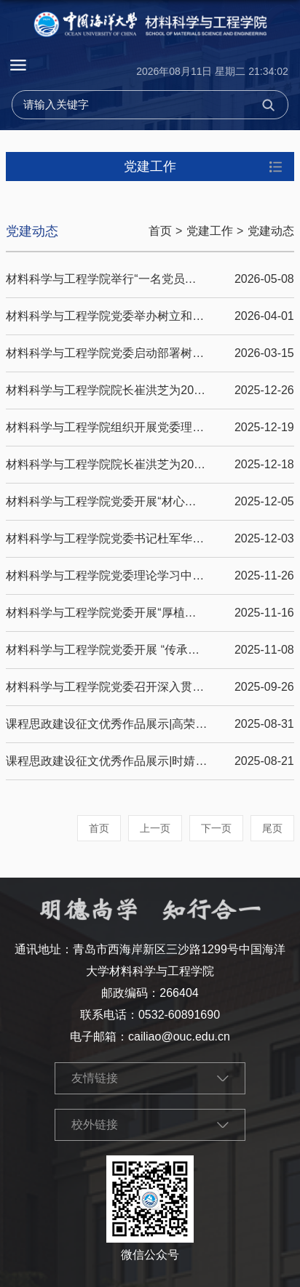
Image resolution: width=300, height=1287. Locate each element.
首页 (160, 231)
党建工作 (209, 231)
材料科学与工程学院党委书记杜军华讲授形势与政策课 (145, 538)
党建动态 (271, 231)
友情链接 (94, 1078)
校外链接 (94, 1124)
